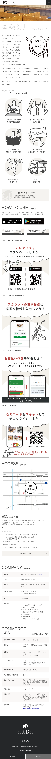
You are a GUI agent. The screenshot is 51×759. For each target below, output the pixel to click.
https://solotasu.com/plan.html (31, 709)
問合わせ (38, 756)
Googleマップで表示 (25, 554)
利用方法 (12, 756)
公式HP (40, 575)
